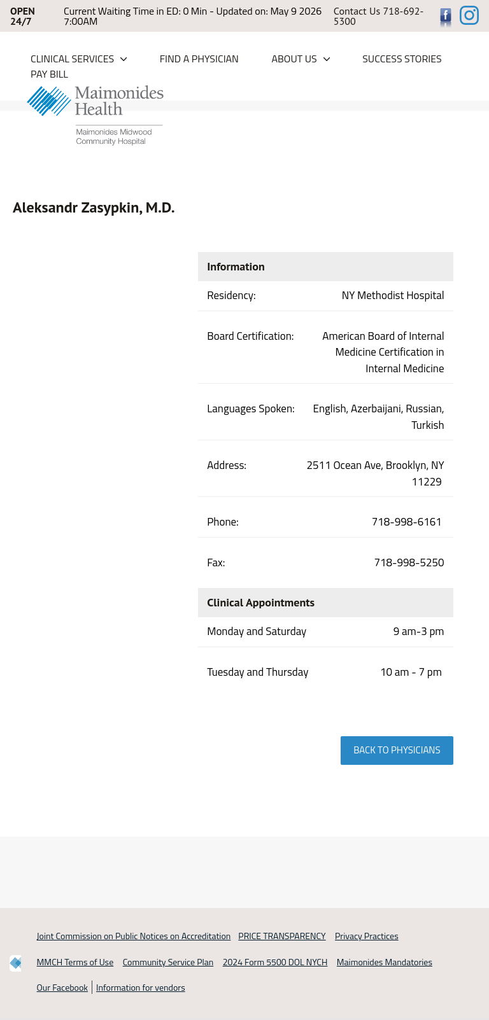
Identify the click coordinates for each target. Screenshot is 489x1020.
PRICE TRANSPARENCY (281, 935)
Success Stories (402, 58)
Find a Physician (199, 58)
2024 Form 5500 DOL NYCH (275, 961)
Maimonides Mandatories (384, 961)
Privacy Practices (367, 935)
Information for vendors (140, 987)
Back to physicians (396, 750)
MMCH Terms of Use (75, 961)
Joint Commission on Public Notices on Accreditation (134, 935)
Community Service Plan (168, 961)
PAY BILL (49, 73)
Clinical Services (72, 58)
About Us (293, 58)
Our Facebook (62, 987)
